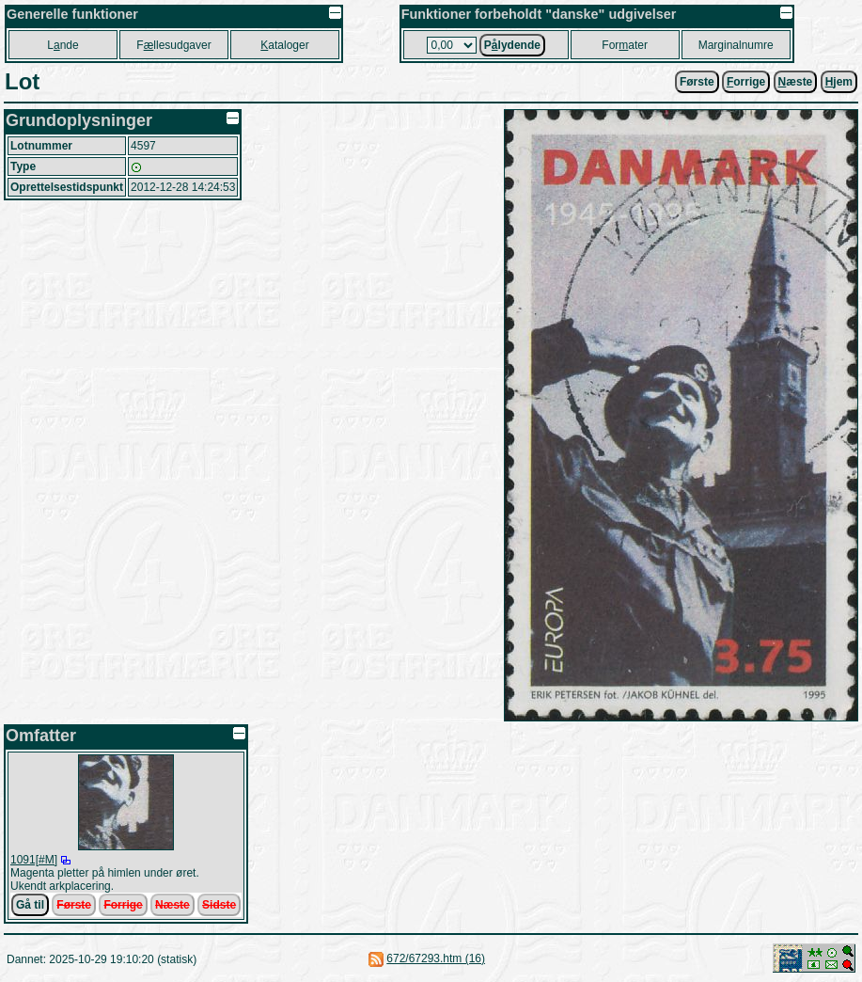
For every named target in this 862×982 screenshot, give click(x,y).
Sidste (219, 904)
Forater (625, 45)
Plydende (512, 45)
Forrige (122, 904)
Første (697, 81)
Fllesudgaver (173, 45)
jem (839, 81)
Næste (172, 904)
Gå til (30, 904)
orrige (746, 81)
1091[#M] (33, 859)
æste (795, 81)
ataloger (284, 45)
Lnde (62, 45)
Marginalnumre (736, 45)
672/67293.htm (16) (435, 958)
